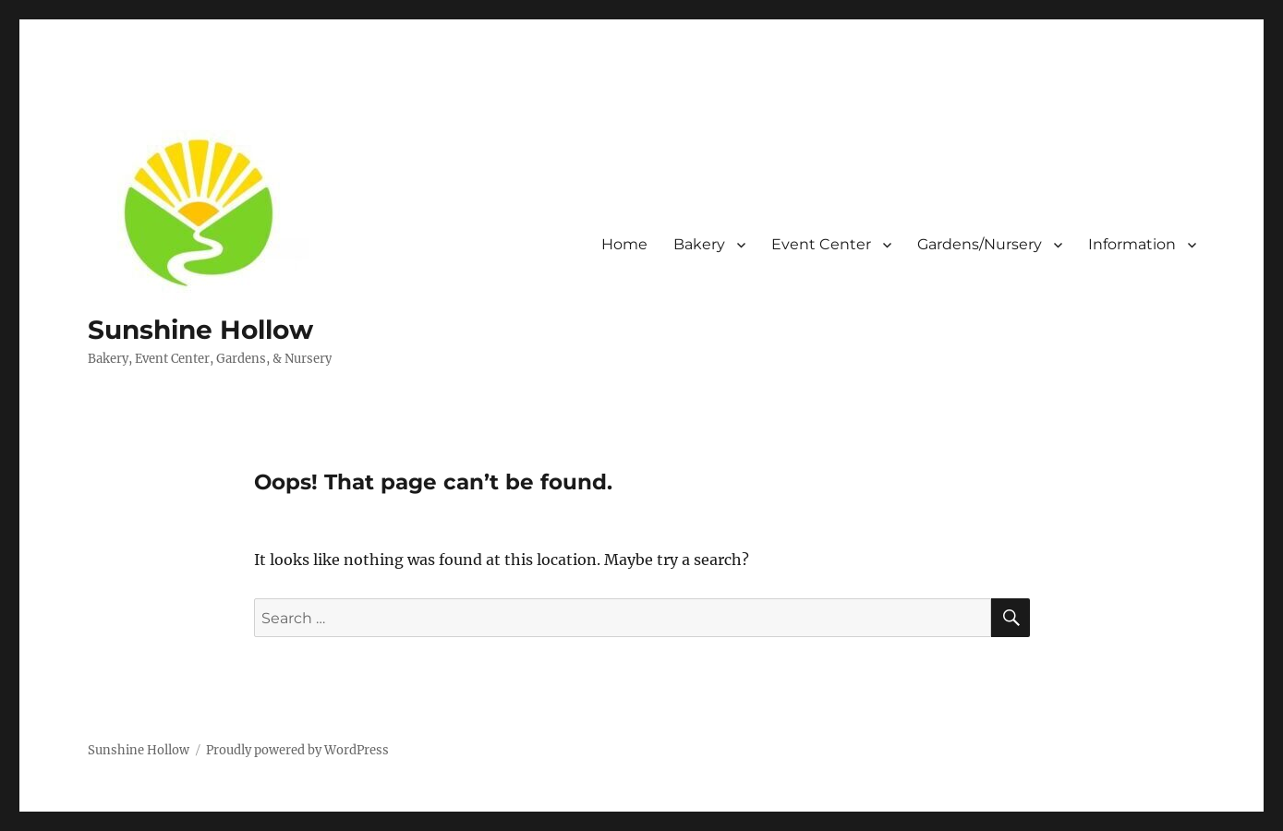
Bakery (699, 244)
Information (1132, 244)
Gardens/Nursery (979, 244)
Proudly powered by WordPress (297, 750)
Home (624, 244)
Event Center (821, 244)
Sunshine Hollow (200, 329)
